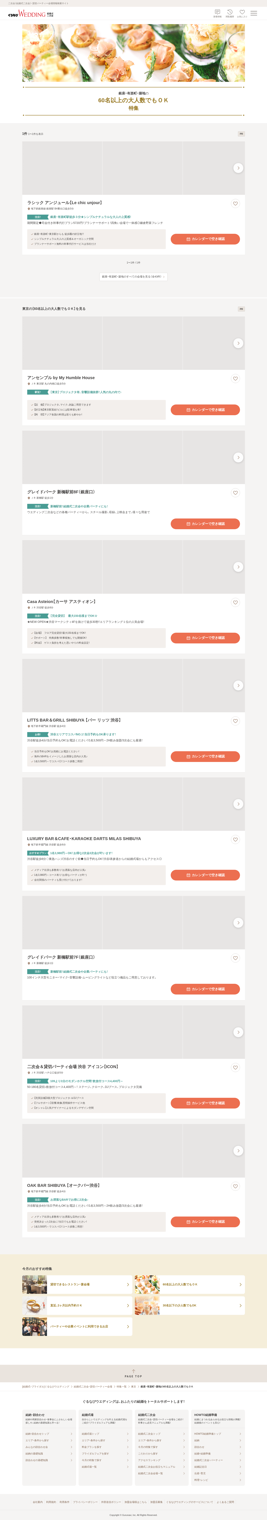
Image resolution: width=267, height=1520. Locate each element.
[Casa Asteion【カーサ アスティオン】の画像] (133, 567)
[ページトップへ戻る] (133, 1373)
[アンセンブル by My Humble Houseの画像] (133, 343)
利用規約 (51, 1502)
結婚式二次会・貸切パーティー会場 (93, 1386)
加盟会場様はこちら (136, 1502)
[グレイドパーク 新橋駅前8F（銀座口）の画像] (133, 457)
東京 (133, 1386)
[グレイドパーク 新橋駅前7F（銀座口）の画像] (133, 922)
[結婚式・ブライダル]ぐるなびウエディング (45, 1386)
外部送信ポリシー (111, 1502)
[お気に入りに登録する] (235, 203)
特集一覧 (122, 1386)
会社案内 (38, 1502)
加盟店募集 (156, 1502)
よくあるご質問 (225, 1502)
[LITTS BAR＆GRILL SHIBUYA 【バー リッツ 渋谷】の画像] (133, 685)
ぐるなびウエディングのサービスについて (189, 1502)
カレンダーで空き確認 (205, 239)
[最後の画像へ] (238, 168)
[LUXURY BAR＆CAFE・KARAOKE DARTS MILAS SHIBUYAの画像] (133, 804)
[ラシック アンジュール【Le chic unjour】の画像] (133, 168)
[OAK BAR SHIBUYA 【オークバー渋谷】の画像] (133, 1150)
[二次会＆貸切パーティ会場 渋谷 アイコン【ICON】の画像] (133, 1032)
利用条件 (64, 1502)
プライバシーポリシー (85, 1502)
